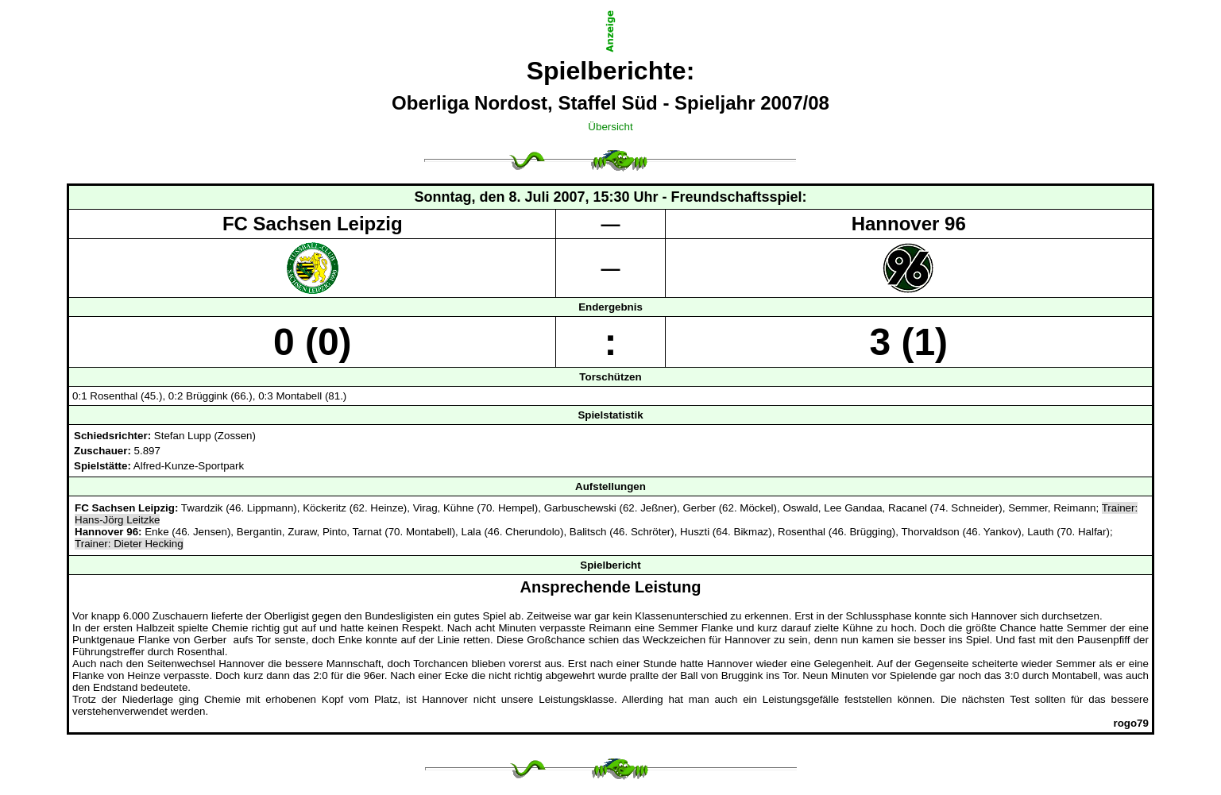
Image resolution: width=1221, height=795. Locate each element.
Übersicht (610, 127)
